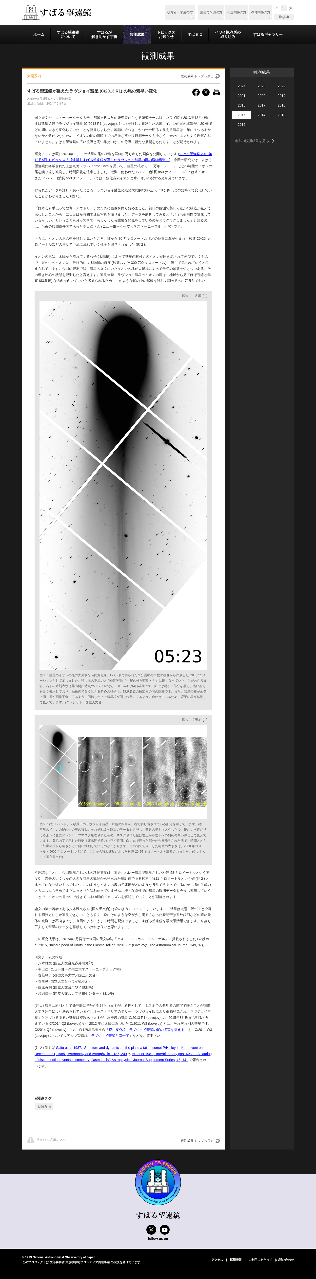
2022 (281, 86)
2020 (261, 96)
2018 (241, 105)
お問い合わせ (285, 1259)
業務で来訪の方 (211, 12)
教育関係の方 (260, 12)
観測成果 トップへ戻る (197, 76)
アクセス (217, 1259)
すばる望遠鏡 (56, 12)
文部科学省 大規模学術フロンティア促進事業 (80, 1262)
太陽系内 (44, 1107)
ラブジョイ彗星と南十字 (110, 1036)
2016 (281, 105)
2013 (281, 115)
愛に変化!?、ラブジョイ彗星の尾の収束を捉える (146, 1030)
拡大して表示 (191, 296)
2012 (241, 125)
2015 (241, 115)
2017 (261, 105)
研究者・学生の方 (180, 12)
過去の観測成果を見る (252, 141)
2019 (281, 96)
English (284, 16)
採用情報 (236, 1259)
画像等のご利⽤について (47, 1139)
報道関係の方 (236, 12)
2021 (241, 96)
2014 (261, 115)
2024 (241, 86)
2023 (261, 86)
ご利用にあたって (260, 1259)
